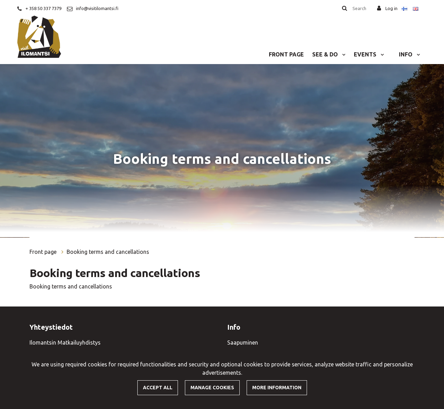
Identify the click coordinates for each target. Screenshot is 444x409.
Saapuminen (242, 342)
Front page (286, 54)
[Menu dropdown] (342, 54)
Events (366, 54)
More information (276, 387)
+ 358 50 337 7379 (43, 8)
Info (406, 54)
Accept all (157, 387)
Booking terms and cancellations (108, 252)
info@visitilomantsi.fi (97, 8)
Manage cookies (212, 387)
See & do (325, 54)
